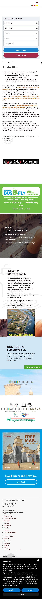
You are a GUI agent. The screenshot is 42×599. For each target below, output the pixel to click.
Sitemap (6, 545)
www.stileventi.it (7, 144)
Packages (7, 523)
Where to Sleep (9, 514)
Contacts (7, 543)
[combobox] (21, 33)
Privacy (6, 548)
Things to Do (21, 55)
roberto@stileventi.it (8, 142)
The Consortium (9, 536)
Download (21, 482)
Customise (21, 594)
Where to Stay (21, 50)
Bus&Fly (6, 521)
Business (7, 530)
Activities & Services (10, 518)
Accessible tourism (10, 532)
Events (6, 528)
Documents (7, 541)
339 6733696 (8, 140)
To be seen (7, 525)
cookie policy (7, 571)
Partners (7, 538)
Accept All (30, 590)
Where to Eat (8, 516)
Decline (11, 590)
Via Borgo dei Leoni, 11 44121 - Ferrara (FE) (9, 504)
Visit (33, 367)
